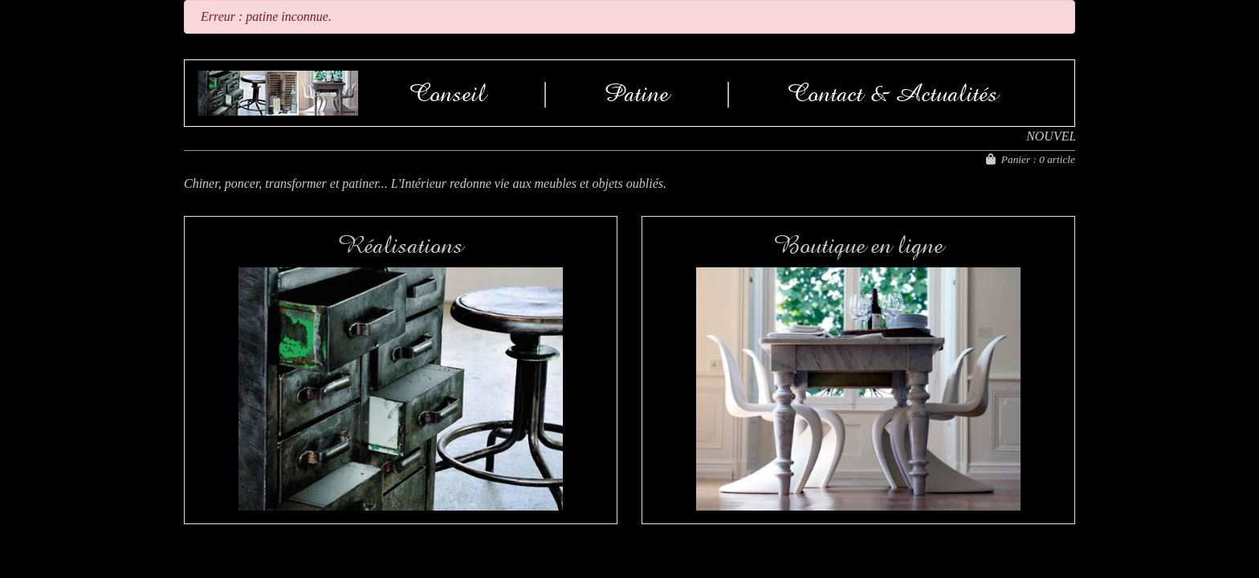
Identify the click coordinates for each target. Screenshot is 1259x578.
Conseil (447, 93)
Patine (636, 93)
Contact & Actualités (893, 93)
